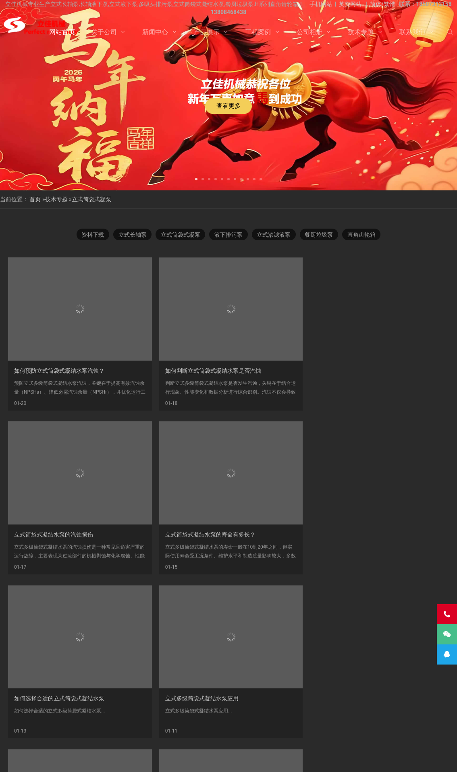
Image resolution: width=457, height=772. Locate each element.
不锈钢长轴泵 (81, 720)
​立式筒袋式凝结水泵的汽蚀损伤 (278, 413)
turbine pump (220, 738)
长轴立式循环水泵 (242, 729)
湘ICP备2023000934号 (291, 759)
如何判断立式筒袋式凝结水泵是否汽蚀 (174, 413)
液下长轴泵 (97, 729)
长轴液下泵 (30, 729)
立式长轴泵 (130, 236)
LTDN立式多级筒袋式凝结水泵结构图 (397, 550)
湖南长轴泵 (145, 738)
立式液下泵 (45, 720)
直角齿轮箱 (365, 236)
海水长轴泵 (169, 729)
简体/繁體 (382, 4)
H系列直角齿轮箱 (272, 720)
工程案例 (258, 32)
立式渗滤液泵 (275, 236)
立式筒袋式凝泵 (91, 199)
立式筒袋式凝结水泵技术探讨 (275, 550)
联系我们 (412, 32)
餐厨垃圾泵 (321, 236)
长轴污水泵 (64, 729)
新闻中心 (155, 32)
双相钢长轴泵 (191, 720)
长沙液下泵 (317, 729)
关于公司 (104, 32)
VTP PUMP (256, 738)
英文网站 (350, 4)
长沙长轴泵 (437, 720)
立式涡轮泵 (403, 720)
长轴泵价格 (283, 729)
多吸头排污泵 (229, 720)
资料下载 (89, 236)
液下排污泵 (228, 236)
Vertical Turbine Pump (300, 738)
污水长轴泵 (202, 729)
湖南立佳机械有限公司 (358, 720)
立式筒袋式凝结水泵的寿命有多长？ (396, 413)
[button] (196, 178)
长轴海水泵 (393, 729)
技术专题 (361, 32)
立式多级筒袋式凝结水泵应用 (163, 550)
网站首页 (62, 32)
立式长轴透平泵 (355, 729)
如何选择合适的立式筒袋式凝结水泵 (59, 550)
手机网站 (321, 4)
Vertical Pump (181, 738)
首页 (35, 199)
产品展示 (207, 32)
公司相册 (309, 32)
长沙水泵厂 (329, 759)
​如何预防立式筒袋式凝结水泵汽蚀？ (59, 413)
